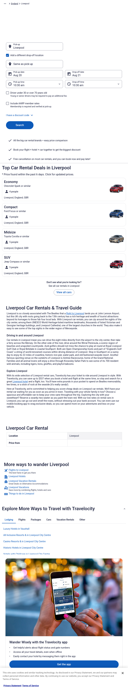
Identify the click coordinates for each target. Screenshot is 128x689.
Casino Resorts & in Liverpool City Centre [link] (24, 525)
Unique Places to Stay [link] (46, 657)
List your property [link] (13, 626)
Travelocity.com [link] (9, 4)
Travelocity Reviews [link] (45, 647)
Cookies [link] (70, 620)
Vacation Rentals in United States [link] (48, 621)
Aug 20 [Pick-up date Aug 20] (17, 59)
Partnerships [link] (11, 631)
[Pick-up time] (34, 68)
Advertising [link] (10, 652)
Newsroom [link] (10, 636)
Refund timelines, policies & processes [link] (110, 635)
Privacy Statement (12, 685)
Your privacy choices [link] (76, 642)
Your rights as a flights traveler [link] (108, 648)
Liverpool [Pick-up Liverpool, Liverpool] (18, 49)
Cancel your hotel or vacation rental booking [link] (111, 621)
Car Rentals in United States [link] (48, 642)
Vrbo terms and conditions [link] (78, 631)
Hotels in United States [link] (46, 615)
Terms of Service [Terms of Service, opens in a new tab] (30, 685)
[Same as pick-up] (93, 48)
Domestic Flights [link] (43, 636)
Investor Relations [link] (13, 642)
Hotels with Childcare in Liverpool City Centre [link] (26, 538)
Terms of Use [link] (73, 626)
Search (20, 109)
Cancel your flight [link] (105, 628)
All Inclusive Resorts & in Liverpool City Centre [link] (27, 519)
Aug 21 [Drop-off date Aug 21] (76, 59)
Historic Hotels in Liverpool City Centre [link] (23, 531)
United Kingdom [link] (47, 4)
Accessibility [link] (72, 636)
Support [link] (101, 615)
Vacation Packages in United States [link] (49, 629)
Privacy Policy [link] (73, 615)
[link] (64, 455)
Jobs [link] (7, 620)
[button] (64, 99)
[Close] (122, 673)
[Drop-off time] (93, 68)
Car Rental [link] (23, 4)
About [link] (8, 615)
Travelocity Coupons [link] (45, 652)
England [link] (61, 4)
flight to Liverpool (75, 297)
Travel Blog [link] (41, 663)
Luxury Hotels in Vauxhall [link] (16, 513)
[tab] (9, 503)
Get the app (59, 581)
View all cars (64, 276)
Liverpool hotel (20, 365)
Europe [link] (34, 4)
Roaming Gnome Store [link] (15, 647)
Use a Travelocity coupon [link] (109, 642)
